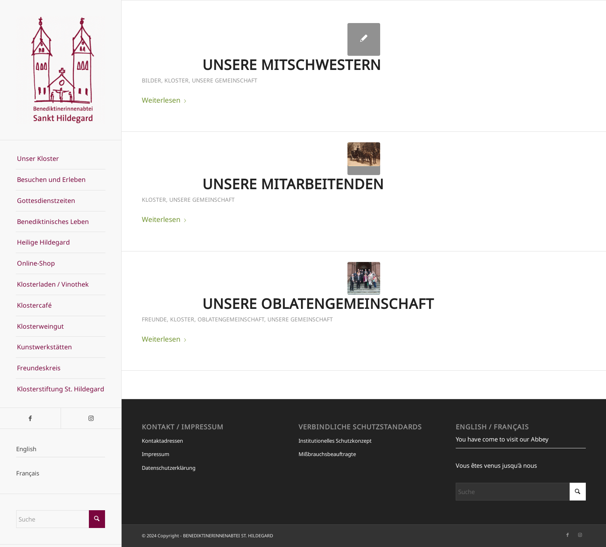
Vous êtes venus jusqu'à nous (496, 465)
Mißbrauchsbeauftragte (327, 454)
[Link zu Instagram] (91, 418)
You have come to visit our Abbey (502, 439)
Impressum (155, 454)
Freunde (154, 319)
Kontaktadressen (162, 440)
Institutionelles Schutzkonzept (335, 440)
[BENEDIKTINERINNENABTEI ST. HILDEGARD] (60, 70)
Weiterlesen (164, 100)
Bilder (151, 80)
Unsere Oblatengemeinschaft (318, 303)
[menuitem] (60, 158)
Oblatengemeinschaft (231, 319)
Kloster (176, 80)
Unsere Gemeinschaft (224, 80)
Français (27, 473)
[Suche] (60, 519)
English (26, 449)
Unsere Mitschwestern (291, 64)
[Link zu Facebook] (30, 418)
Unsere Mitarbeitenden (293, 183)
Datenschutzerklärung (169, 467)
